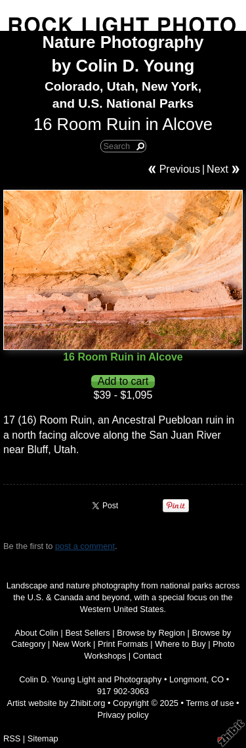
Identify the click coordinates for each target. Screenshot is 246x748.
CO (217, 679)
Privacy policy (122, 715)
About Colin (36, 633)
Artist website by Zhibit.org (56, 703)
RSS (11, 738)
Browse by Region (151, 633)
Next (217, 169)
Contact (147, 656)
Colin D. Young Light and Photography (90, 679)
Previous (179, 169)
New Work (71, 644)
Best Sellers (87, 633)
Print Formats (123, 644)
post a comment (85, 546)
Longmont (188, 679)
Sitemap (43, 738)
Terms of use (210, 703)
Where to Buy (180, 644)
